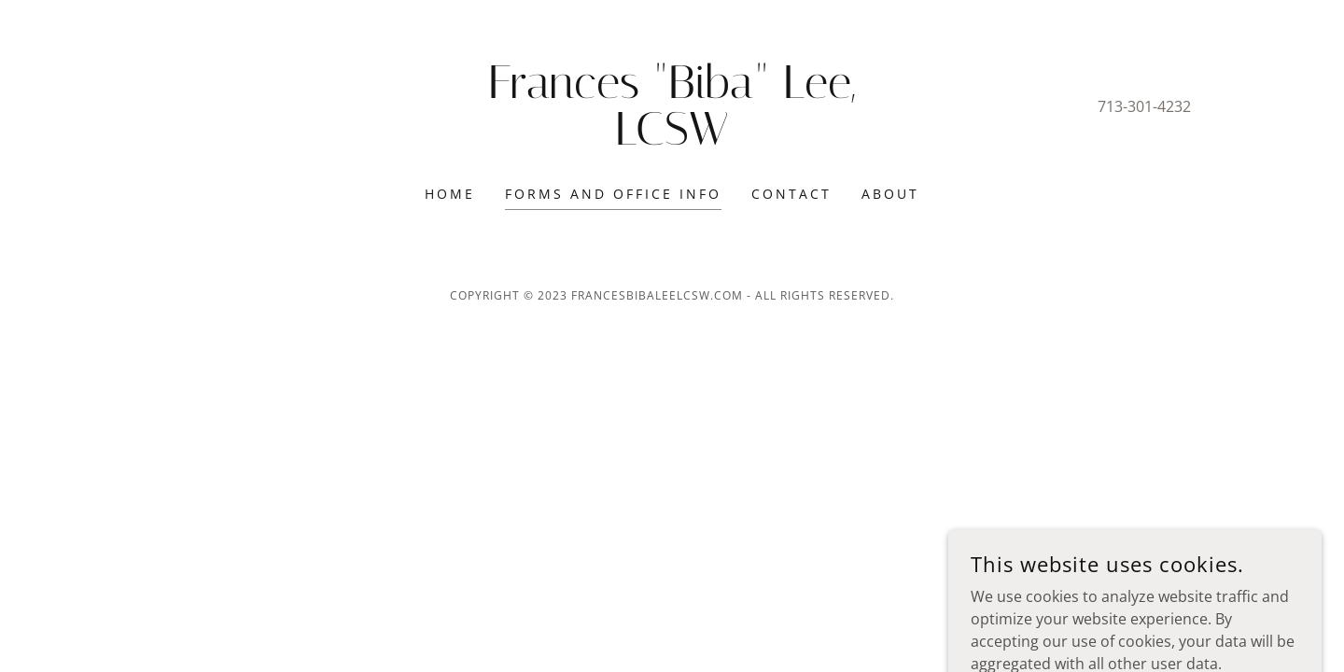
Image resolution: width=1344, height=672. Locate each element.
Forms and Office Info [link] (613, 194)
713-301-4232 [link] (1144, 106)
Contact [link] (791, 194)
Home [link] (450, 194)
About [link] (890, 194)
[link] (672, 139)
